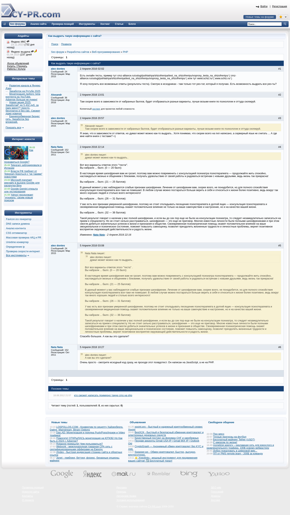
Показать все (13, 127)
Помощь (121, 491)
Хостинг (215, 500)
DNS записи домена (18, 223)
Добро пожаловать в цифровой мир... (235, 450)
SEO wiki (216, 487)
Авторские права (126, 496)
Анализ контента (16, 228)
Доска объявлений (18, 63)
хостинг (96, 109)
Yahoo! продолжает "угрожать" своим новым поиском (18, 197)
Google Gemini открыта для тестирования (21, 190)
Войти (264, 6)
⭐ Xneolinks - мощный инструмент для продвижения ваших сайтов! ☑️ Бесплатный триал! (162, 459)
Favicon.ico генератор (18, 219)
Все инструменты (16, 255)
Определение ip (15, 246)
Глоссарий (217, 491)
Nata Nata (99, 234)
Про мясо (218, 434)
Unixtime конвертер (17, 242)
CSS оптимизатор (16, 233)
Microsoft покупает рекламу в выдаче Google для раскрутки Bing (22, 183)
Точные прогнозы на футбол (229, 436)
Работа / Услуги (16, 69)
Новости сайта (30, 491)
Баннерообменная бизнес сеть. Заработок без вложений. (23, 119)
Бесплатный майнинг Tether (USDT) (234, 439)
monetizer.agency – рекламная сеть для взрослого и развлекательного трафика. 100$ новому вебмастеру (240, 446)
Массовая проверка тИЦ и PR (23, 237)
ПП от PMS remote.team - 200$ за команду (238, 453)
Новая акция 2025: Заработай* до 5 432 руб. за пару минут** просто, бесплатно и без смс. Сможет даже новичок (23, 108)
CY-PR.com (154, 506)
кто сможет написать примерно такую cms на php (103, 395)
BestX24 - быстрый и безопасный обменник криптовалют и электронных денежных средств (166, 434)
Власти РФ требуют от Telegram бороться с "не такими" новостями (23, 174)
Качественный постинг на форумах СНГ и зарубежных (167, 438)
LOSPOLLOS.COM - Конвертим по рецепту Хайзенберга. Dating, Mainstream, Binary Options (86, 428)
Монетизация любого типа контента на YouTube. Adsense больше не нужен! (23, 97)
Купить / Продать (17, 66)
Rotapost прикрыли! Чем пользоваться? (79, 443)
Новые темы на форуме (260, 17)
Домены (215, 496)
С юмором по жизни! (225, 442)
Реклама (121, 487)
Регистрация (279, 6)
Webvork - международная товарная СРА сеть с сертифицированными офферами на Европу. (81, 448)
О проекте (28, 500)
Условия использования (130, 500)
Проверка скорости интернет (23, 251)
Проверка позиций (33, 487)
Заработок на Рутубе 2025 (24, 91)
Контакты (27, 496)
